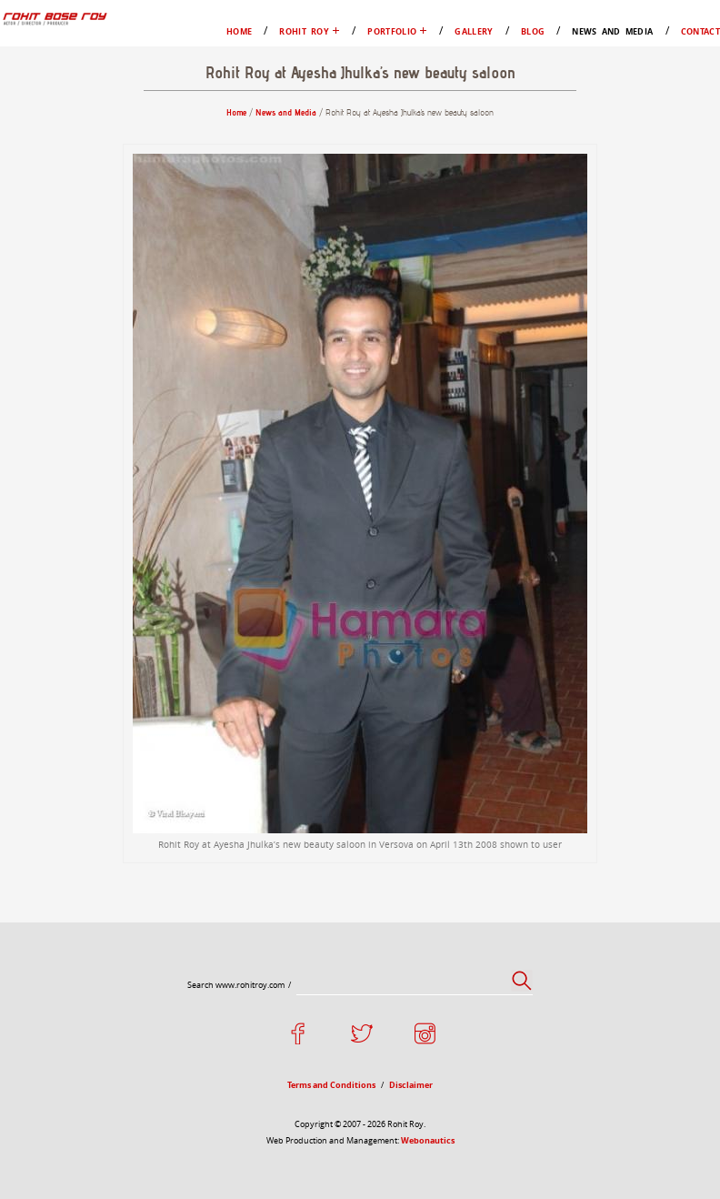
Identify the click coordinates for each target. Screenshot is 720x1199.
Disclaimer (411, 1085)
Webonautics (428, 1140)
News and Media (612, 31)
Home (239, 31)
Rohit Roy (304, 31)
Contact (700, 31)
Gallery (474, 31)
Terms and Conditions (331, 1085)
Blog (533, 31)
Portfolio (391, 31)
